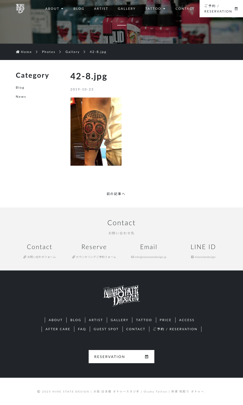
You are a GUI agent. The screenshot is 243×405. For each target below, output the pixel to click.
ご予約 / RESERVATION (221, 8)
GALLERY (127, 8)
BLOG (78, 8)
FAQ (82, 329)
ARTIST (101, 8)
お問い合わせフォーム (39, 257)
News (21, 96)
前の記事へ (116, 194)
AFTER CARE (57, 329)
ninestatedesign (203, 257)
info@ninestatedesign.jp (149, 257)
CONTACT (185, 8)
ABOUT (54, 8)
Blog (20, 87)
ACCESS (187, 320)
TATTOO (155, 8)
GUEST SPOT (106, 329)
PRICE (166, 320)
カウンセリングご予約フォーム (94, 257)
